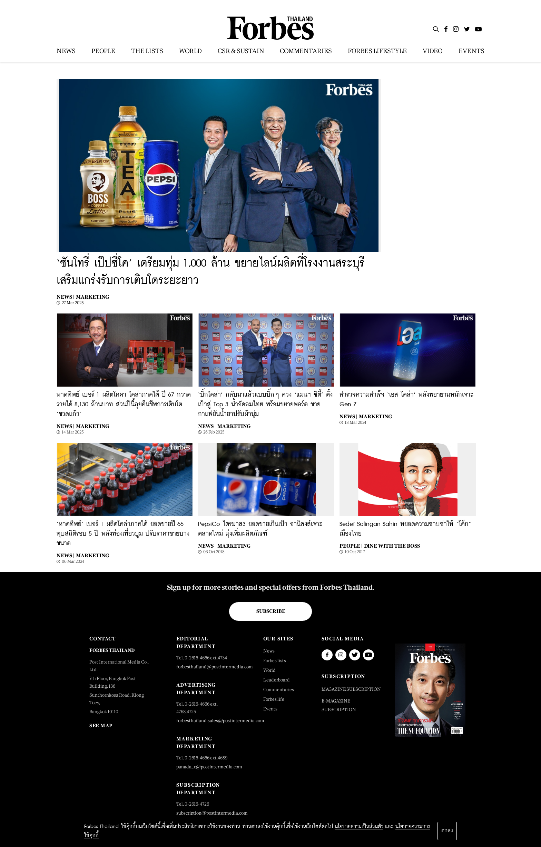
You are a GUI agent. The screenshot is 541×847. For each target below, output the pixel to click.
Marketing (92, 297)
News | (65, 297)
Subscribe (270, 611)
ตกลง (447, 830)
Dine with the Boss (392, 546)
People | (351, 546)
